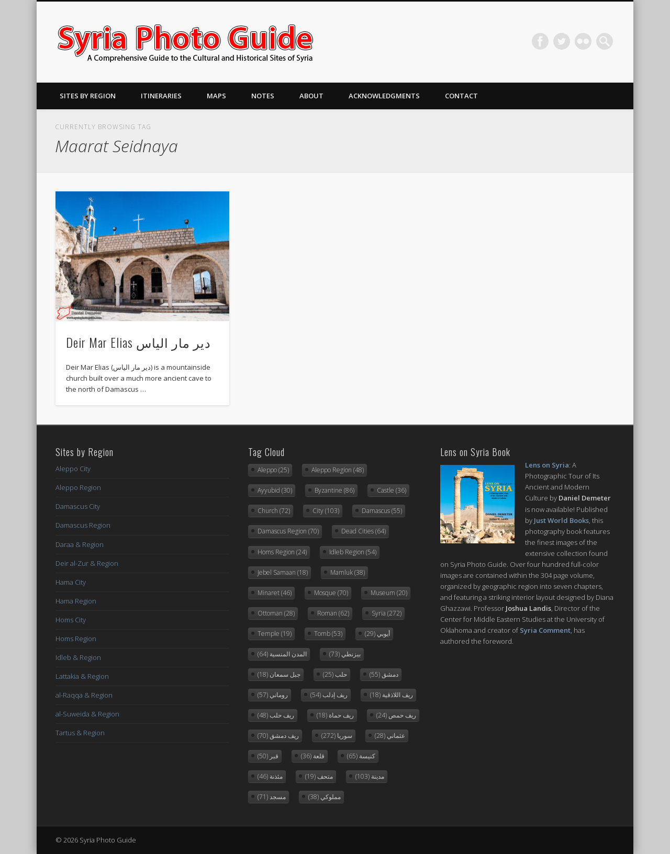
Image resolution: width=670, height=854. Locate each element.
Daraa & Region (79, 544)
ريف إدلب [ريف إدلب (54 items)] (329, 694)
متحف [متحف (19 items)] (319, 776)
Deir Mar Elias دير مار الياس (138, 342)
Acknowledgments (384, 95)
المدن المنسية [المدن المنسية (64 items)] (282, 654)
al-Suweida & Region (87, 714)
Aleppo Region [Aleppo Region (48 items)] (337, 469)
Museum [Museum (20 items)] (389, 592)
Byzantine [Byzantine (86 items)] (334, 490)
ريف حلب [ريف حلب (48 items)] (276, 715)
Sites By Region (88, 95)
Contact (461, 95)
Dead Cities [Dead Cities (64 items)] (363, 531)
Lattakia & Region (82, 676)
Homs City (70, 619)
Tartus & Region (80, 732)
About (311, 95)
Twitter (561, 41)
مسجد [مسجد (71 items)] (272, 796)
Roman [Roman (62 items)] (333, 613)
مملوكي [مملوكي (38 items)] (324, 796)
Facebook (540, 41)
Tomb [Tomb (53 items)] (328, 633)
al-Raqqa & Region (84, 695)
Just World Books (561, 520)
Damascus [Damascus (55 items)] (382, 510)
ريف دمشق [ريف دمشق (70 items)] (278, 735)
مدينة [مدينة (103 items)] (369, 776)
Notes (262, 95)
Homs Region (75, 638)
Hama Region (75, 601)
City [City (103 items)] (325, 510)
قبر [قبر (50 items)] (268, 755)
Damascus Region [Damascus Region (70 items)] (288, 531)
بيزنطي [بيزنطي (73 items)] (345, 654)
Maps (216, 95)
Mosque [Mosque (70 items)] (331, 592)
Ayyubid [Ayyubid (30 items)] (275, 490)
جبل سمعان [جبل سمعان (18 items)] (279, 674)
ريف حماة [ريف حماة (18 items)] (335, 715)
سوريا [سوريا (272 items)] (336, 735)
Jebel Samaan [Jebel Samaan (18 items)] (283, 572)
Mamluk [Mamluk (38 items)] (347, 572)
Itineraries (161, 95)
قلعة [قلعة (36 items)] (313, 755)
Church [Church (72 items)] (274, 510)
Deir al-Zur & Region (86, 563)
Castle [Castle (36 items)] (391, 490)
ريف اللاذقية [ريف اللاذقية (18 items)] (391, 694)
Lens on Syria (547, 465)
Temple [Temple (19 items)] (275, 633)
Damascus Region (82, 525)
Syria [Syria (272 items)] (386, 613)
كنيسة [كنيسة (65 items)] (361, 755)
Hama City (70, 582)
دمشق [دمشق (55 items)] (384, 674)
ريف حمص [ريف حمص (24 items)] (396, 715)
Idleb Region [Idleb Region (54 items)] (352, 552)
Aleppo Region (78, 487)
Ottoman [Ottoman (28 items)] (276, 613)
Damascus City (77, 506)
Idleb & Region (78, 657)
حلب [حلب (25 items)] (335, 674)
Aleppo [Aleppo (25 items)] (273, 469)
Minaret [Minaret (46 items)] (275, 592)
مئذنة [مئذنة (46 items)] (270, 776)
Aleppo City (73, 468)
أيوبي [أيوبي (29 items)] (377, 633)
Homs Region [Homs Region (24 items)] (282, 552)
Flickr (583, 41)
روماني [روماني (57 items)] (273, 694)
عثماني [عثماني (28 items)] (390, 735)
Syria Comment (545, 630)
